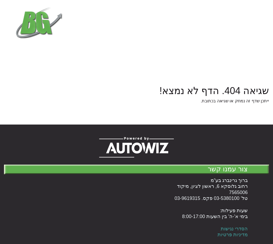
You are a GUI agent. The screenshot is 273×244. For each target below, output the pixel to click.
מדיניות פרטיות (233, 234)
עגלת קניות (182, 35)
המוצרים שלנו (253, 35)
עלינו (160, 35)
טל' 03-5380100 (153, 7)
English (141, 35)
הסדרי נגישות (234, 228)
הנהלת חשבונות (217, 35)
